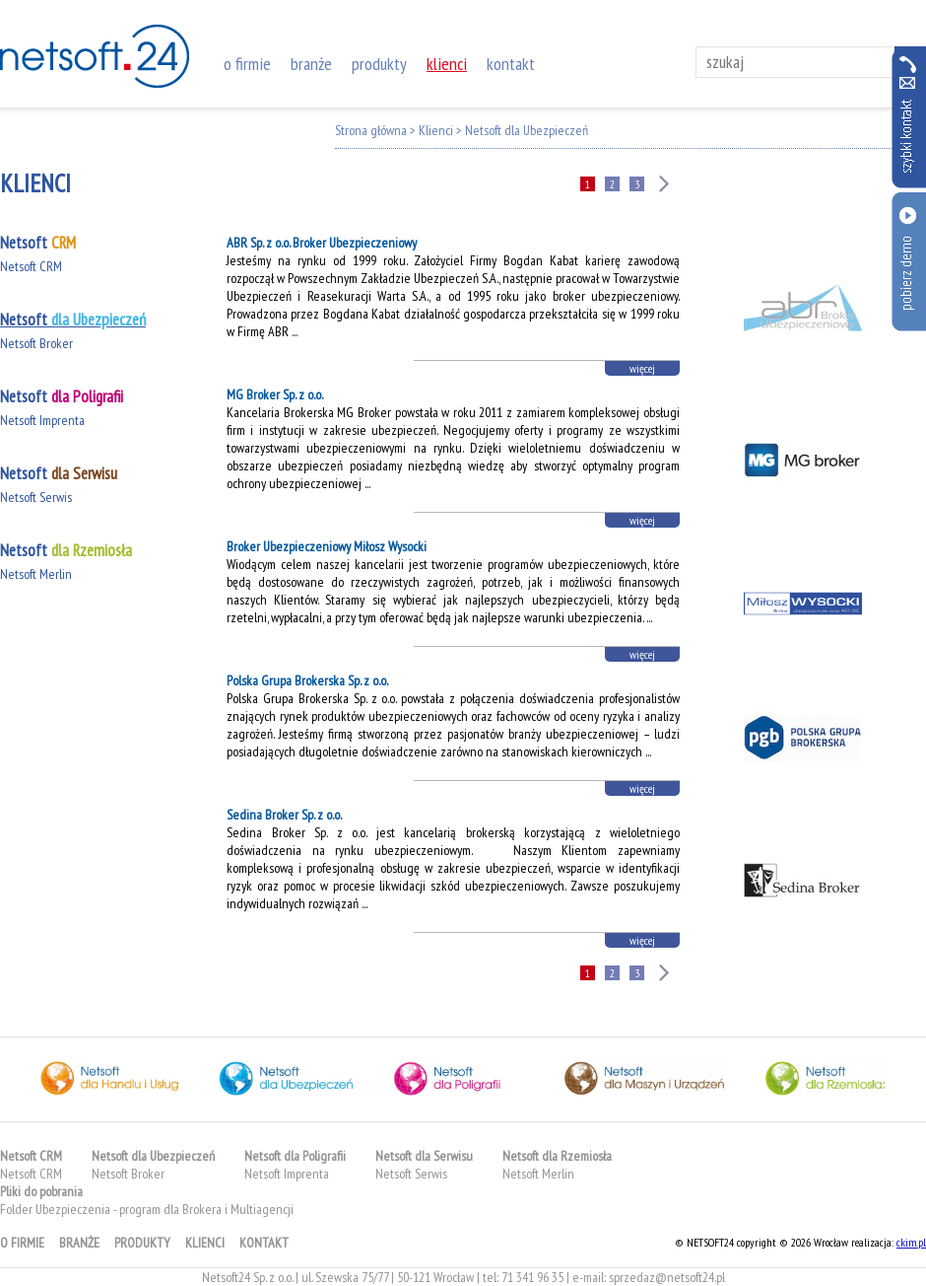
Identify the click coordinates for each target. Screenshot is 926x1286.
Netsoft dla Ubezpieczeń (526, 130)
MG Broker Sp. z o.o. (275, 394)
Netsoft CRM (31, 266)
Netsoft (38, 242)
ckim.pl (911, 1242)
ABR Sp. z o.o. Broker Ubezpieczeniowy (322, 242)
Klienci (436, 130)
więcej (642, 368)
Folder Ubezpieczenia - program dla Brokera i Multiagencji (147, 1209)
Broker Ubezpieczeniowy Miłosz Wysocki (327, 546)
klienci (447, 63)
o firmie (247, 63)
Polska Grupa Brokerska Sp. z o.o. (307, 680)
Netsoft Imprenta (42, 420)
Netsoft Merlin (36, 574)
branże (311, 63)
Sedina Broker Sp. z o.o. (284, 814)
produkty (379, 63)
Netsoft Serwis (36, 497)
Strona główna (371, 130)
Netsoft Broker (36, 343)
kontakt (511, 63)
